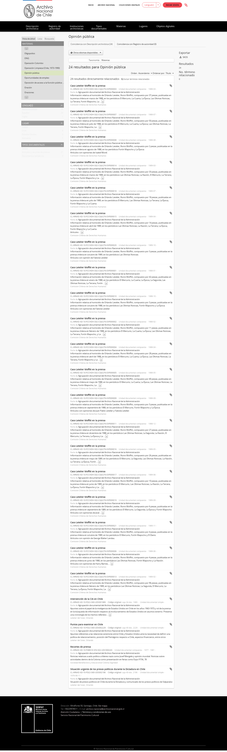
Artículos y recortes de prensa (36, 152)
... (26, 48)
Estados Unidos (29, 135)
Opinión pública (31, 72)
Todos (25, 127)
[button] (172, 5)
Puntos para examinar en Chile (86, 624)
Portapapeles (186, 5)
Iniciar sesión (172, 4)
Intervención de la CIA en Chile (86, 598)
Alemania (26, 138)
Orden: (134, 73)
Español (25, 113)
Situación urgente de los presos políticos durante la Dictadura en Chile (107, 669)
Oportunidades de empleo (36, 77)
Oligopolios (29, 53)
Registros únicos (29, 109)
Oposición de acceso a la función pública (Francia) (47, 82)
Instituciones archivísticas (77, 27)
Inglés (24, 117)
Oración (28, 87)
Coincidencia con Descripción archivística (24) (92, 44)
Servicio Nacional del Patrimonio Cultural (80, 715)
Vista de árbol (28, 38)
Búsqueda (49, 38)
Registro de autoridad (55, 27)
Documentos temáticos (33, 156)
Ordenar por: (159, 73)
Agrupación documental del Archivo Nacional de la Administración (109, 92)
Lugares (143, 26)
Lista (40, 38)
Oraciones (29, 92)
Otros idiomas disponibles (87, 52)
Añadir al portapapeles (170, 85)
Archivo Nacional (106, 4)
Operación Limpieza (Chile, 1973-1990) (42, 68)
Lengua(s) (149, 4)
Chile (24, 131)
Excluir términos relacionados (135, 79)
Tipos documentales (99, 27)
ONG (26, 58)
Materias (121, 26)
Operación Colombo (33, 63)
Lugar (25, 123)
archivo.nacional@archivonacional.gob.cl (105, 708)
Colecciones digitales (129, 4)
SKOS (184, 57)
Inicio (91, 4)
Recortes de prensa (80, 646)
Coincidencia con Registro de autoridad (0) (136, 44)
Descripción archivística (32, 27)
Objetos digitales (165, 26)
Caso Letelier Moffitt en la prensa (87, 85)
